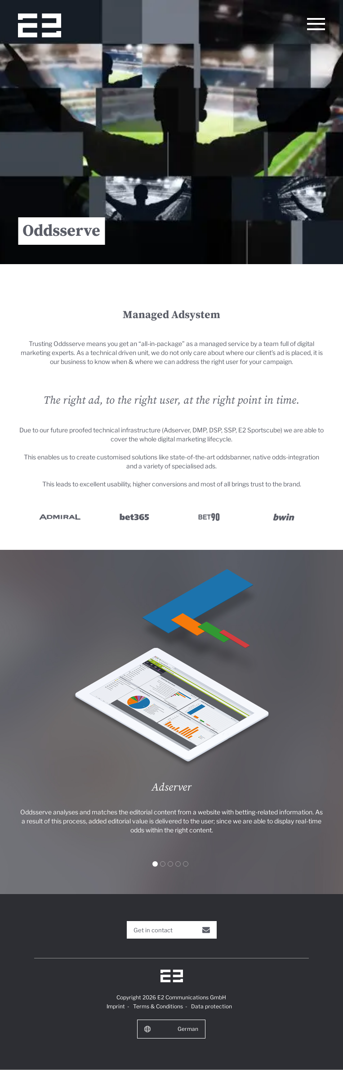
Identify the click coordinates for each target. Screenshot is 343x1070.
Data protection (211, 1006)
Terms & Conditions (158, 1006)
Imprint (116, 1006)
